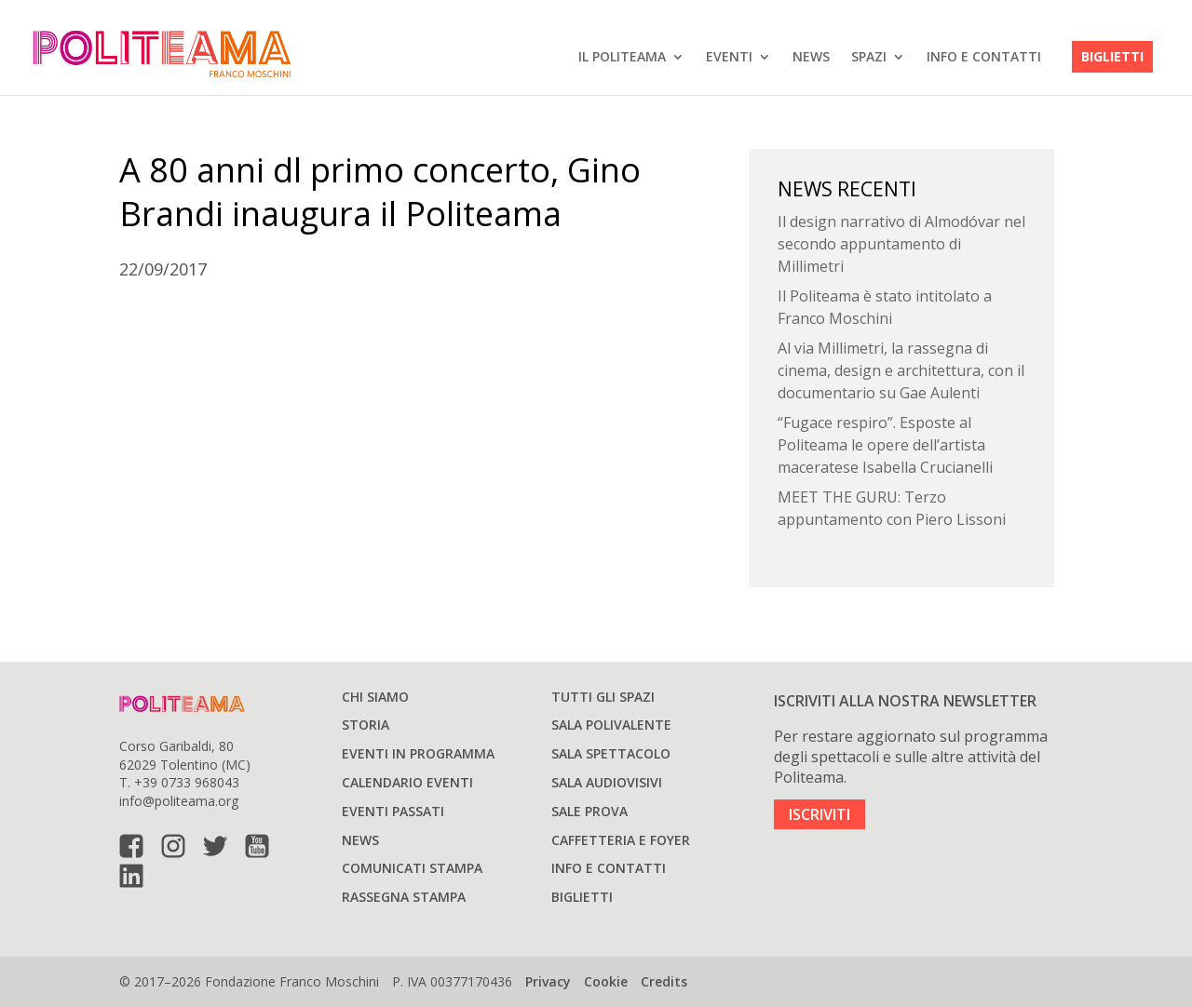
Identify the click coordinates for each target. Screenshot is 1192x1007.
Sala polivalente (611, 724)
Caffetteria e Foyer (620, 840)
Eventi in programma (418, 753)
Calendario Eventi (407, 782)
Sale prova (589, 811)
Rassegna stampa (404, 897)
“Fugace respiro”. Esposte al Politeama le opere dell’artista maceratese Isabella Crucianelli (885, 444)
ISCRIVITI (819, 814)
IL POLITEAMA (622, 56)
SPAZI (869, 56)
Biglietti (1112, 56)
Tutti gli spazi (603, 696)
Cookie (606, 981)
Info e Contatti (984, 56)
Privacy (548, 981)
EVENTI (729, 56)
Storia (365, 724)
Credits (664, 981)
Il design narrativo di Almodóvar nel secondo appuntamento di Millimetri (901, 243)
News (811, 56)
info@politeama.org (178, 801)
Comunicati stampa (412, 868)
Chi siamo (375, 696)
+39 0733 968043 (186, 782)
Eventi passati (393, 811)
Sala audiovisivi (606, 782)
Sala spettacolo (610, 753)
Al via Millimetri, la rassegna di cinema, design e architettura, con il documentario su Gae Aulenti (901, 370)
